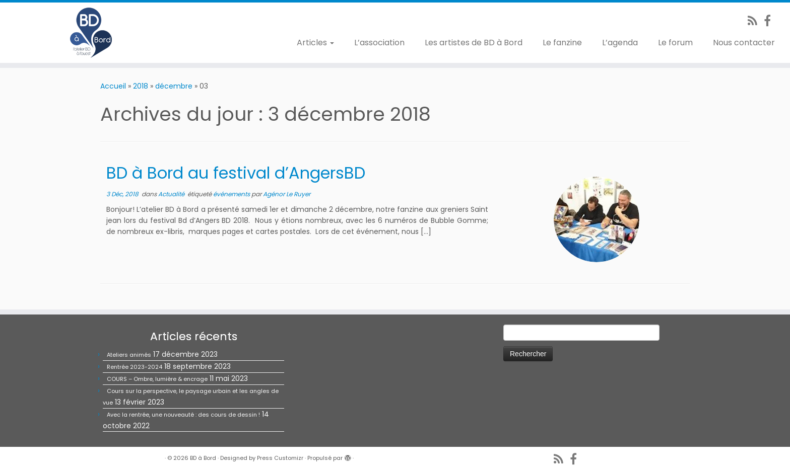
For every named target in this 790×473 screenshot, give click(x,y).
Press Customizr (280, 458)
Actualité (172, 194)
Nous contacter (744, 42)
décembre (173, 86)
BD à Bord (203, 458)
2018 (140, 86)
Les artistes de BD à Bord (473, 42)
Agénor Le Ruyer (286, 194)
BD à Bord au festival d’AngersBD (235, 173)
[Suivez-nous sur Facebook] (770, 21)
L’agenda (620, 42)
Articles (315, 42)
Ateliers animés (129, 355)
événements (232, 194)
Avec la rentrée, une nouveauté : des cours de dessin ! (183, 415)
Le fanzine (562, 42)
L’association (379, 42)
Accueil (113, 86)
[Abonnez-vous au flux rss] (756, 21)
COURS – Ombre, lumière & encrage (157, 379)
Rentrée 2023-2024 (134, 367)
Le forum (675, 42)
